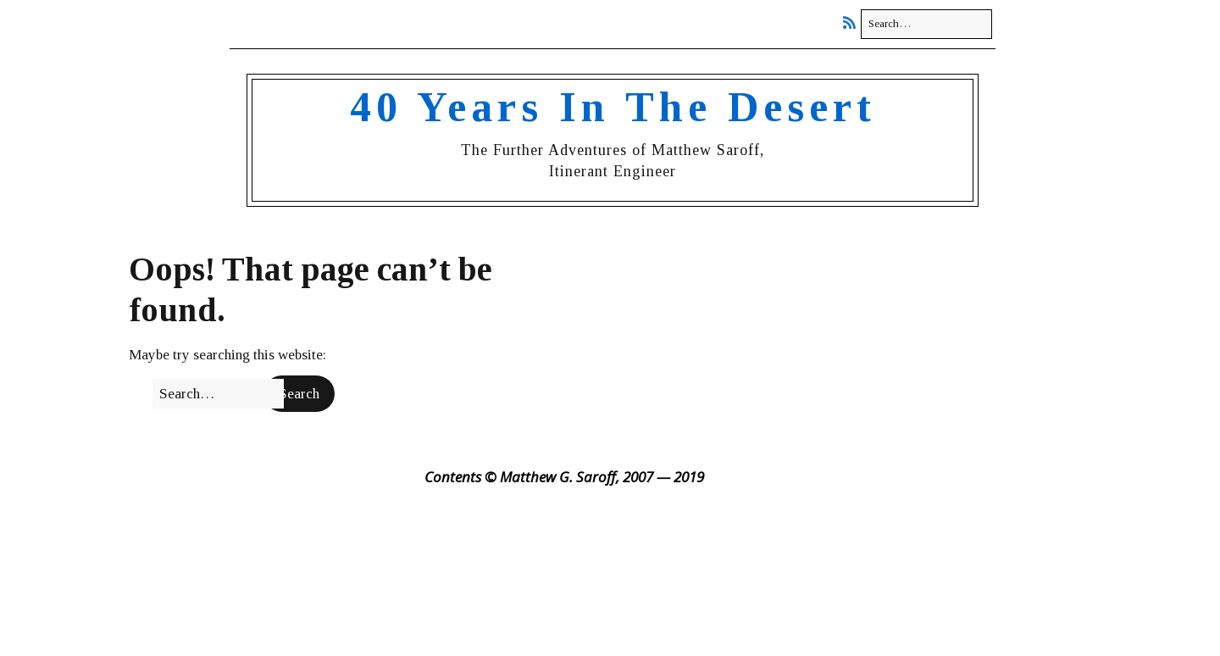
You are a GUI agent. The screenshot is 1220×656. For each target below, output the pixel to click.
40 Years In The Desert (613, 107)
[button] (299, 394)
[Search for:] (926, 24)
